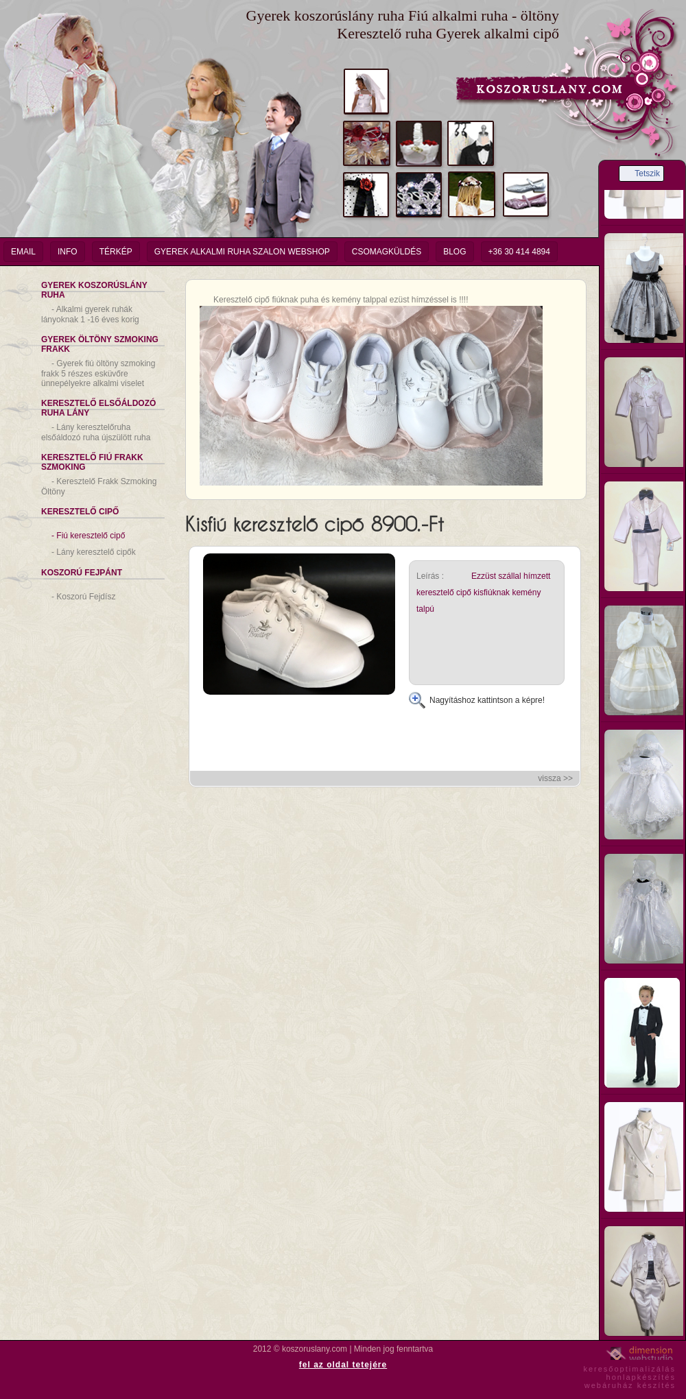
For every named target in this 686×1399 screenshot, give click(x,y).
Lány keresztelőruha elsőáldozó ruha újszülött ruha (95, 432)
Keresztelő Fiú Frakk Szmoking (92, 462)
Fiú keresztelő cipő (88, 535)
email (23, 251)
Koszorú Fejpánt (81, 572)
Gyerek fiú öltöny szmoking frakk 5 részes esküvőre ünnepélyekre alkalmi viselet (98, 373)
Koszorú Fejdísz (83, 596)
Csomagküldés (386, 251)
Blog (454, 251)
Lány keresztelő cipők (93, 552)
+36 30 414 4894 (519, 251)
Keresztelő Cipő (80, 511)
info (68, 251)
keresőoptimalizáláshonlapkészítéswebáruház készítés (629, 1375)
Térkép (115, 251)
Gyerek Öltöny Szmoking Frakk (99, 344)
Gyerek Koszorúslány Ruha (94, 290)
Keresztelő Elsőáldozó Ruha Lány (98, 408)
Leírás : (430, 576)
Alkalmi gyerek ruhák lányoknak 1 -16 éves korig (90, 314)
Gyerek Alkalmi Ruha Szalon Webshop (242, 251)
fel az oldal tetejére (343, 1365)
